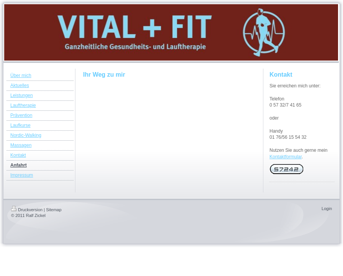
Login (327, 208)
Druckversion (26, 209)
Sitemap (53, 209)
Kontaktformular (286, 156)
